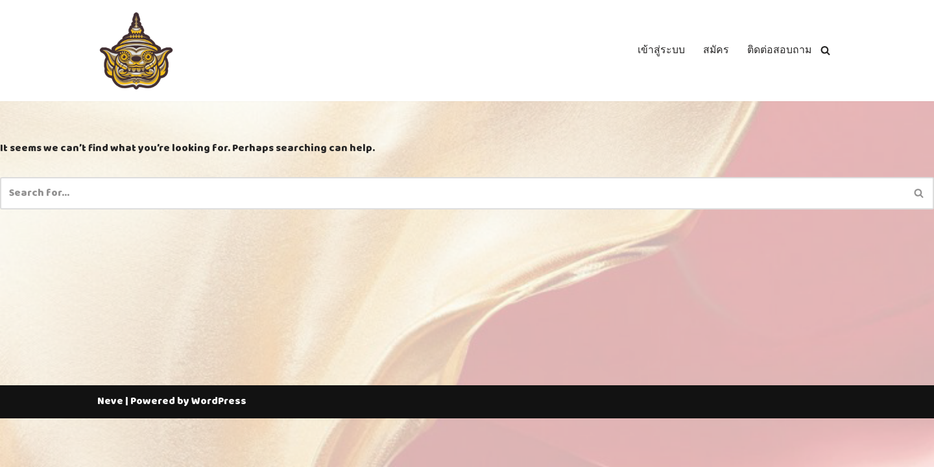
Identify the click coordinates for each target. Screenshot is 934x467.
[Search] (825, 51)
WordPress (218, 450)
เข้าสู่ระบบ (660, 50)
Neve (110, 450)
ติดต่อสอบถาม (779, 50)
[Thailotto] (136, 51)
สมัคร (715, 50)
